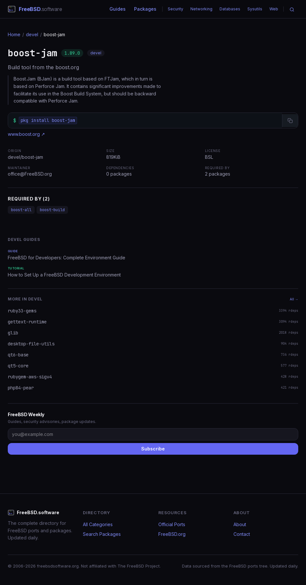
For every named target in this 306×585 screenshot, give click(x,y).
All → (294, 299)
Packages (145, 9)
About (239, 524)
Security (175, 8)
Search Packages (102, 534)
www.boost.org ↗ (26, 134)
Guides (117, 9)
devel (32, 34)
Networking (201, 8)
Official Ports (171, 524)
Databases (230, 8)
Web (273, 8)
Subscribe (153, 448)
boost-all (21, 209)
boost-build (52, 209)
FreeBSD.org (172, 534)
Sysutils (254, 8)
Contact (241, 534)
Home (14, 34)
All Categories (98, 524)
